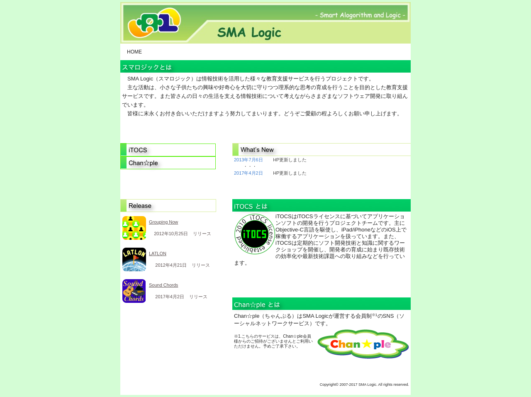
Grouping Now (163, 221)
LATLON (157, 253)
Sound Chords (163, 285)
